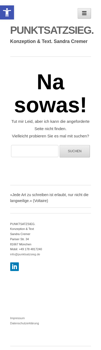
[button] (7, 12)
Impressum (17, 318)
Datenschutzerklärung (24, 323)
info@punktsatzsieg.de (25, 254)
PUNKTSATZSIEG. (52, 30)
